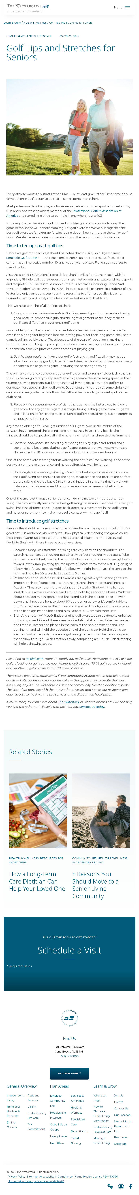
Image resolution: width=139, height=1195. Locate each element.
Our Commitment (36, 1128)
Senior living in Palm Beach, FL (123, 1127)
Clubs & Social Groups (58, 1128)
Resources (120, 1138)
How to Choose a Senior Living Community (101, 1115)
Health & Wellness (34, 22)
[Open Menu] (127, 7)
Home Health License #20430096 (96, 1178)
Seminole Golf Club (21, 258)
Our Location (122, 1116)
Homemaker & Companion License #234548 (36, 1182)
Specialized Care (78, 1123)
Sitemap (32, 1178)
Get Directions (69, 1072)
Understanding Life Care (36, 1117)
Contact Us (121, 1110)
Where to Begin (99, 1099)
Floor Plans (57, 1144)
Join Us (118, 1097)
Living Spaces (58, 1138)
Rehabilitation (79, 1132)
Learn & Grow (12, 22)
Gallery (31, 1108)
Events (118, 1103)
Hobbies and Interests (58, 1116)
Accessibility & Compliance (56, 1178)
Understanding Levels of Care (102, 1131)
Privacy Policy (16, 1178)
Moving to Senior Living (101, 1142)
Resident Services (33, 1099)
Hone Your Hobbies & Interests (13, 1113)
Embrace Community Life (57, 1102)
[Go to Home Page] (29, 9)
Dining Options (12, 1126)
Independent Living (15, 1099)
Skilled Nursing (76, 1142)
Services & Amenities (77, 1100)
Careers (120, 1144)
